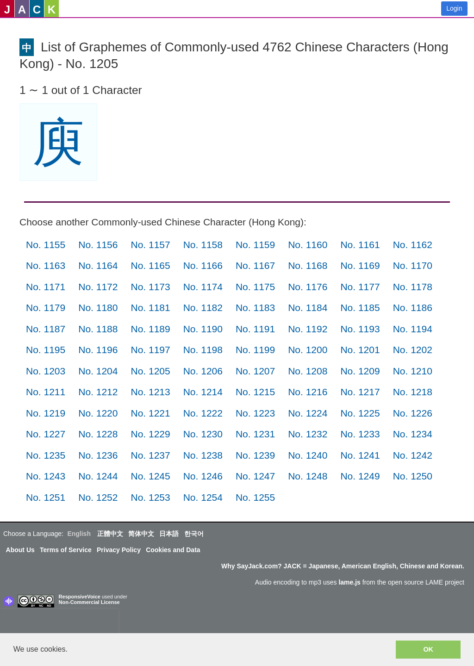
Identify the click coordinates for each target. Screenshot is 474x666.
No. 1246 (203, 476)
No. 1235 (45, 455)
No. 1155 (45, 244)
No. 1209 (360, 371)
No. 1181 (150, 307)
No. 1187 (45, 329)
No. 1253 (150, 497)
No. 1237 (150, 455)
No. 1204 (98, 371)
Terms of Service (66, 550)
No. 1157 (150, 244)
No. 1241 (360, 455)
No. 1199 (255, 349)
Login (454, 8)
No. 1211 (45, 391)
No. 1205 (150, 371)
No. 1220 (98, 413)
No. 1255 (255, 497)
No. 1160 (307, 244)
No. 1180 (98, 307)
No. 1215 (255, 391)
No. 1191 (255, 329)
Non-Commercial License (89, 602)
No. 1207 (255, 371)
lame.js (349, 582)
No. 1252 (98, 497)
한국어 (194, 533)
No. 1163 (45, 265)
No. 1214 (203, 391)
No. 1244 (98, 476)
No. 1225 (360, 413)
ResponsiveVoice (79, 596)
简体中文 (141, 533)
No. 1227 (45, 434)
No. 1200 (307, 349)
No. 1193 (360, 329)
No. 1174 (203, 286)
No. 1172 (98, 286)
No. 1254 (203, 497)
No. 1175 (255, 286)
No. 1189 (150, 329)
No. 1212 (98, 391)
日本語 (169, 533)
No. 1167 (255, 265)
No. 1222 (203, 413)
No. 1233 (360, 434)
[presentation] (59, 623)
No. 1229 (150, 434)
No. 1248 (307, 476)
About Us (20, 550)
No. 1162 (412, 244)
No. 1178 (412, 286)
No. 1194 (412, 329)
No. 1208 (307, 371)
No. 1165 (150, 265)
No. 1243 (45, 476)
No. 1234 (412, 434)
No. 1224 (307, 413)
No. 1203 (45, 371)
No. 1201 (360, 349)
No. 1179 (45, 307)
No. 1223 (255, 413)
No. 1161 (360, 244)
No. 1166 (203, 265)
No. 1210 (412, 371)
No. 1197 (150, 349)
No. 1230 (203, 434)
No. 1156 (98, 244)
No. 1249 (360, 476)
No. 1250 (412, 476)
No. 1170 (412, 265)
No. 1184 (307, 307)
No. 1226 (412, 413)
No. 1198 (203, 349)
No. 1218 (412, 391)
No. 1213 (150, 391)
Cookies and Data (173, 550)
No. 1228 (98, 434)
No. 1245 (150, 476)
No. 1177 (360, 286)
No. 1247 (255, 476)
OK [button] (428, 649)
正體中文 (110, 533)
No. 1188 (98, 329)
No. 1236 (98, 455)
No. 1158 (203, 244)
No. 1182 (203, 307)
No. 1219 (45, 413)
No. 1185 (360, 307)
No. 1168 (307, 265)
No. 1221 (150, 413)
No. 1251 (45, 497)
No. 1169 (360, 265)
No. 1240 (307, 455)
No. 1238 (203, 455)
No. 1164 (98, 265)
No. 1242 (412, 455)
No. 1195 (45, 349)
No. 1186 (412, 307)
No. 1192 (307, 329)
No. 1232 (307, 434)
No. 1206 (203, 371)
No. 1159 (255, 244)
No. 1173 (150, 286)
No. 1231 (255, 434)
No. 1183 (255, 307)
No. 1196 (98, 349)
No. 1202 (412, 349)
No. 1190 (203, 329)
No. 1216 (307, 391)
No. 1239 (255, 455)
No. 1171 (45, 286)
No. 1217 (360, 391)
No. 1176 (307, 286)
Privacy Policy (119, 550)
